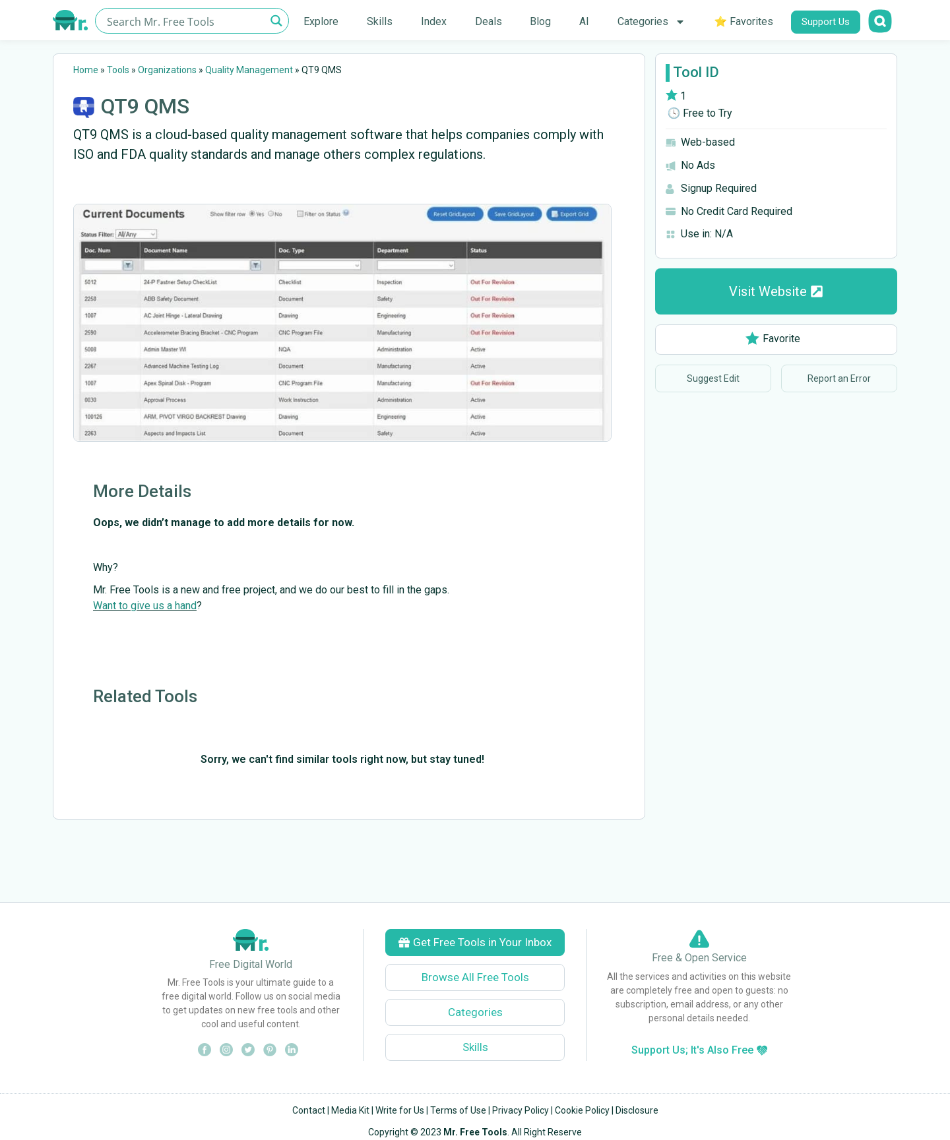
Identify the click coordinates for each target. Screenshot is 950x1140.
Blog (540, 21)
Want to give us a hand (145, 605)
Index (434, 21)
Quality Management (249, 70)
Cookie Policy (582, 1110)
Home (85, 70)
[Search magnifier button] (276, 21)
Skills (380, 21)
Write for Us (399, 1110)
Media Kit (350, 1110)
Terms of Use (458, 1110)
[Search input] (184, 21)
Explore (320, 21)
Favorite (772, 338)
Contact (308, 1110)
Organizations (167, 70)
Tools (118, 70)
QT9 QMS (145, 106)
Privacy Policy (520, 1110)
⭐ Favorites (743, 21)
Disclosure (637, 1110)
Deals (488, 21)
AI (584, 21)
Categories (651, 22)
